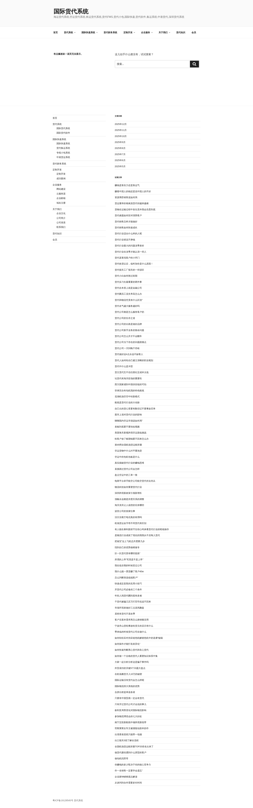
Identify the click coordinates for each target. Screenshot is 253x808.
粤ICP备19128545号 (63, 800)
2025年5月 (120, 166)
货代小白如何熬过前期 (126, 275)
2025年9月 (120, 142)
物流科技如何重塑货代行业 (128, 487)
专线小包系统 (63, 152)
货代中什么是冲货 (124, 366)
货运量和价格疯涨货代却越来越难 (132, 203)
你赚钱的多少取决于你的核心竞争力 (133, 764)
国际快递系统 (89, 32)
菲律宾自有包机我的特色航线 (129, 390)
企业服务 (147, 32)
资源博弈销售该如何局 (126, 197)
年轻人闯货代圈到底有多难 (128, 595)
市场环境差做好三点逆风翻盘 (129, 607)
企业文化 (61, 213)
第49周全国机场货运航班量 (128, 444)
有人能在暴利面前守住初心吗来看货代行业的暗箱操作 (142, 529)
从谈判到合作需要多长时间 (128, 782)
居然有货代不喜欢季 (125, 613)
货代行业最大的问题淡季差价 (129, 245)
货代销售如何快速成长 (126, 227)
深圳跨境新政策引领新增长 (128, 493)
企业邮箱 (61, 198)
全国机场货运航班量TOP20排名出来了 (134, 746)
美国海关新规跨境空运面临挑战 (130, 432)
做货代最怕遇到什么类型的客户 (130, 752)
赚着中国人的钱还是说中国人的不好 (133, 191)
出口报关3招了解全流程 (127, 740)
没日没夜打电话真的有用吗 (128, 517)
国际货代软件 (63, 133)
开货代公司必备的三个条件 (128, 589)
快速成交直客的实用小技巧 (128, 583)
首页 (55, 32)
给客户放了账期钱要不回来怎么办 (132, 438)
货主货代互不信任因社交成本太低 (132, 372)
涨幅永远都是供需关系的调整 (129, 499)
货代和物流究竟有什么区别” (129, 300)
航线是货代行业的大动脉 (127, 402)
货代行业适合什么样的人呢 (128, 233)
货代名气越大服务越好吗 (127, 306)
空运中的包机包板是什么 (127, 457)
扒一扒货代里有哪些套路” (127, 553)
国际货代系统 (71, 11)
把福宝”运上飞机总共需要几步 (130, 541)
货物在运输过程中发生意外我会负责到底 (135, 209)
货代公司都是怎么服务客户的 (129, 312)
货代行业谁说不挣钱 (125, 239)
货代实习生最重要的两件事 (128, 282)
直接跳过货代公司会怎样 (127, 469)
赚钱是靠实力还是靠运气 (127, 185)
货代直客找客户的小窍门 (127, 257)
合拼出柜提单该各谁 (125, 692)
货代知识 (180, 32)
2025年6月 (120, 160)
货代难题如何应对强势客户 (128, 215)
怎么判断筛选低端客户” (126, 577)
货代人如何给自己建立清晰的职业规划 (134, 360)
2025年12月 (121, 124)
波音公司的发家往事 (125, 511)
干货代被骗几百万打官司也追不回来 (133, 601)
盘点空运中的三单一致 (126, 475)
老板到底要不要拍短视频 (127, 426)
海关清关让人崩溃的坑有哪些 (129, 505)
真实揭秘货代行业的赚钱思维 (129, 463)
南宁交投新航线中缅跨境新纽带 (130, 722)
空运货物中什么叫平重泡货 (128, 450)
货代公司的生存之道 (125, 318)
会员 (194, 32)
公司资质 (61, 222)
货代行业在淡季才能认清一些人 (130, 251)
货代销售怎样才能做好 (126, 221)
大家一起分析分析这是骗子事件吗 (132, 662)
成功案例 (61, 178)
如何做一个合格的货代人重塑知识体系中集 (136, 656)
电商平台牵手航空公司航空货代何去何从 (135, 481)
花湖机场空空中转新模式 (127, 396)
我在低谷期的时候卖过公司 (128, 565)
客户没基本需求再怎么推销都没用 (132, 619)
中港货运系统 (63, 157)
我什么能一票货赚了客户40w (129, 571)
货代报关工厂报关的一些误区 (129, 270)
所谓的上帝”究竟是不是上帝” (129, 559)
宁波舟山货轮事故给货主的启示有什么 (134, 626)
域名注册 (61, 203)
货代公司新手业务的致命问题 (129, 330)
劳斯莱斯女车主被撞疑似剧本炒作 (132, 728)
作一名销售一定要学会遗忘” (129, 770)
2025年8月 (120, 148)
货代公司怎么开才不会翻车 (128, 336)
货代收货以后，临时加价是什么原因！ (134, 263)
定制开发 (129, 32)
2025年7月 (120, 154)
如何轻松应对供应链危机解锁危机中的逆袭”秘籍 (139, 638)
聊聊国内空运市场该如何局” (129, 420)
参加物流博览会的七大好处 (128, 716)
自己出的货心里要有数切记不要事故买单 (135, 408)
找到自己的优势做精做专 (127, 547)
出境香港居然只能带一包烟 (128, 734)
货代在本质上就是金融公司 (128, 288)
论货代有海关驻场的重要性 (128, 378)
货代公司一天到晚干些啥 (127, 348)
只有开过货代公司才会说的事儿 (130, 704)
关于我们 (165, 32)
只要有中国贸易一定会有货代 (129, 698)
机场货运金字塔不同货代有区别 (130, 523)
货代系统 (70, 32)
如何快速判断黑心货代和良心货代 (132, 650)
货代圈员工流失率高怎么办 (128, 294)
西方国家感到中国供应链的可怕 (130, 384)
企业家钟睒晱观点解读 (126, 776)
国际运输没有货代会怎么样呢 (129, 680)
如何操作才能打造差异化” (127, 644)
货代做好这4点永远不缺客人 (129, 354)
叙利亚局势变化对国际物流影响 (130, 710)
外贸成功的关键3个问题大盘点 (130, 668)
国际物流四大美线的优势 (127, 686)
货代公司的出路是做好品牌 (128, 324)
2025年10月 (121, 136)
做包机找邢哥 (121, 758)
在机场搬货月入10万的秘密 (128, 674)
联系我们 (61, 227)
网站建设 (61, 189)
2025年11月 (121, 130)
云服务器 (61, 193)
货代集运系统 (63, 148)
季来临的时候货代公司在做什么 (130, 631)
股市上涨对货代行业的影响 (128, 414)
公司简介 (61, 218)
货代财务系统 (110, 32)
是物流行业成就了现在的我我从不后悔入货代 (137, 535)
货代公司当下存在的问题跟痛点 (130, 342)
